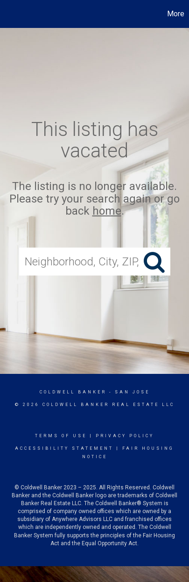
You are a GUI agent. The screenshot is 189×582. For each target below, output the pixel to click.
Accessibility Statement (64, 448)
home (106, 210)
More (175, 13)
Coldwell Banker (73, 392)
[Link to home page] (8, 14)
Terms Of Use (61, 435)
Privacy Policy (125, 435)
